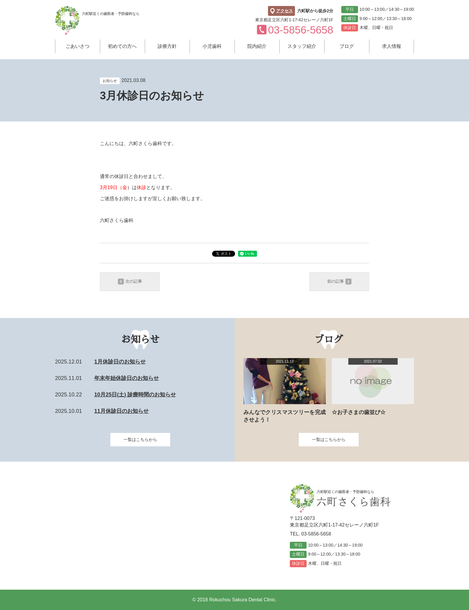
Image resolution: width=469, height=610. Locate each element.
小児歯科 (212, 46)
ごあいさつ (77, 46)
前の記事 (339, 282)
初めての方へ (122, 46)
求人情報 (391, 46)
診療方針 (167, 46)
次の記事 (130, 282)
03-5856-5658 (316, 533)
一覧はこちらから (140, 439)
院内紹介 (257, 46)
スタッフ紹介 (301, 46)
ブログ (346, 46)
